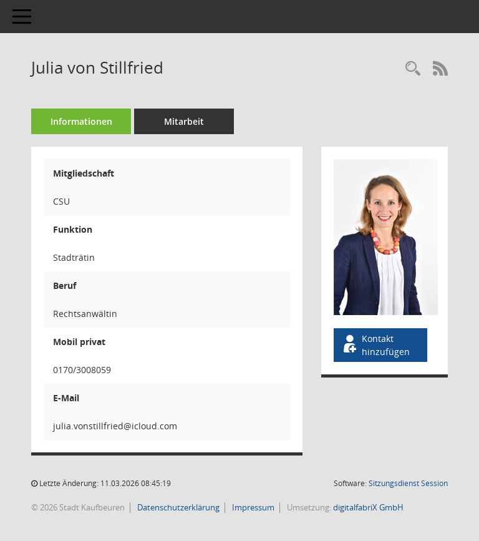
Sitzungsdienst (408, 483)
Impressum (252, 507)
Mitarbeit (184, 121)
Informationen (81, 121)
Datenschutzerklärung (177, 507)
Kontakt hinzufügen (375, 345)
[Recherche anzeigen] (413, 69)
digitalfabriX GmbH (368, 507)
